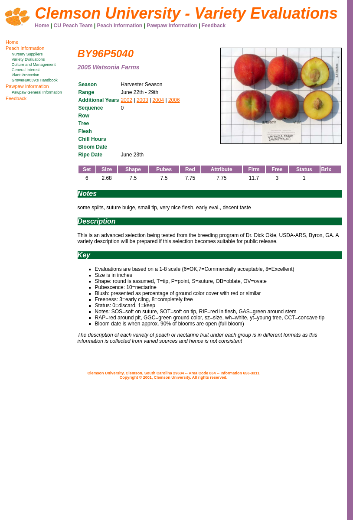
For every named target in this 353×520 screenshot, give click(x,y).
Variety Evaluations (28, 59)
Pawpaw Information (172, 26)
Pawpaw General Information (37, 92)
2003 (142, 100)
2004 (158, 100)
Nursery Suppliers (27, 54)
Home (42, 26)
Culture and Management (34, 64)
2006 (174, 100)
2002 (126, 100)
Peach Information (119, 26)
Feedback (214, 26)
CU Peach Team (73, 26)
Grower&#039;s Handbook (35, 80)
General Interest (26, 70)
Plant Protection (25, 75)
